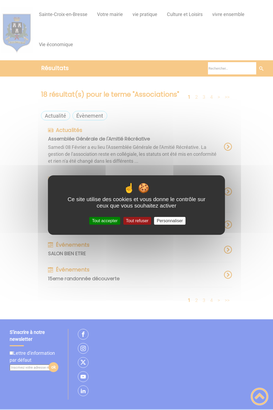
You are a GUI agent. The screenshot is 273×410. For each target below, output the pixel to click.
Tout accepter (105, 220)
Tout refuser (137, 220)
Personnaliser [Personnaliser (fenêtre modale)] (170, 220)
